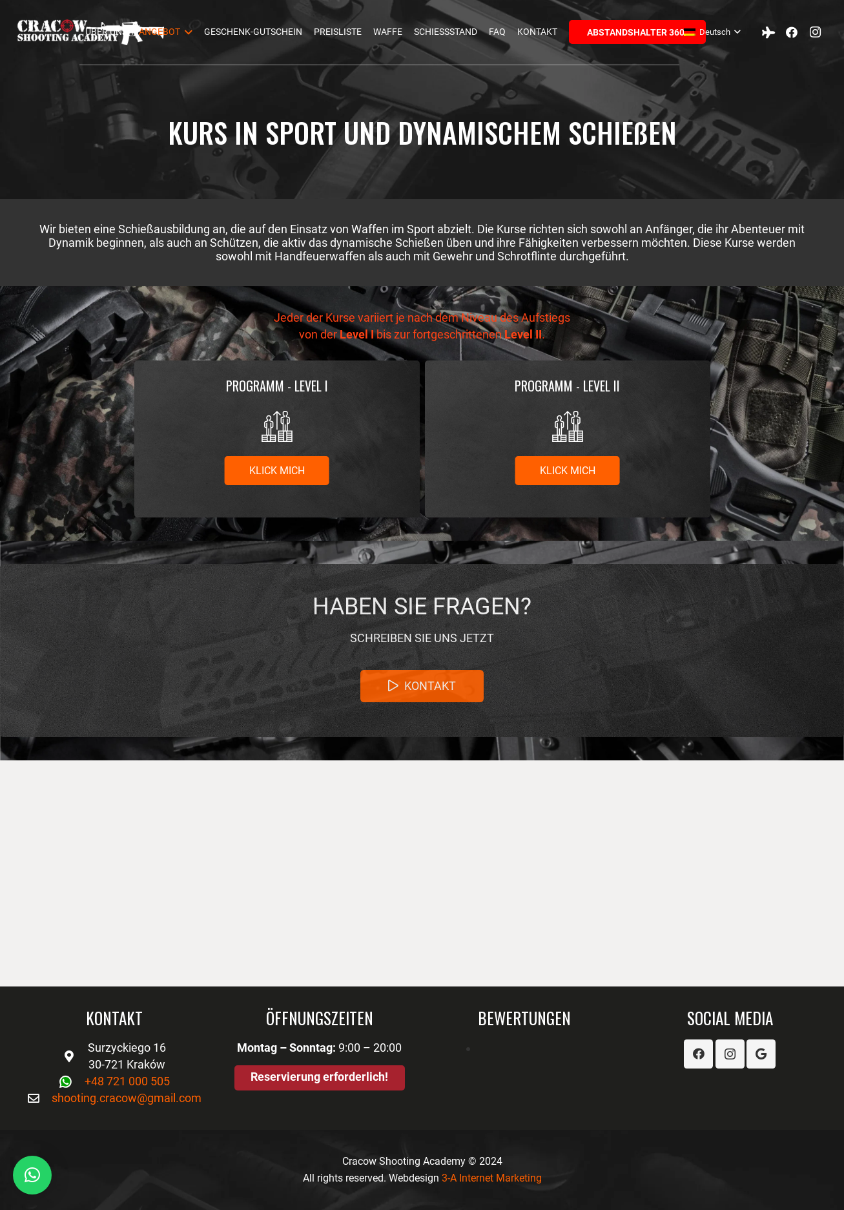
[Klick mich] (276, 470)
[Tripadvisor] (768, 32)
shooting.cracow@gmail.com (126, 1098)
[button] (32, 1175)
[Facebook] (791, 32)
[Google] (761, 1054)
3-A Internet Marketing (492, 1178)
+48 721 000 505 (127, 1081)
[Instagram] (815, 32)
